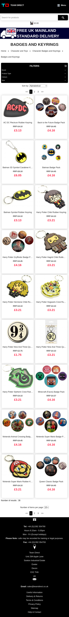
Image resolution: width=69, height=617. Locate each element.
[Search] (63, 17)
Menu (63, 5)
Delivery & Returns (34, 596)
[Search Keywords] (29, 17)
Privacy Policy (34, 604)
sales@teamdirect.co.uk (37, 586)
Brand (4, 70)
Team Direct (17, 5)
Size (3, 80)
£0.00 (36, 23)
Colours (4, 77)
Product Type (6, 73)
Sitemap (34, 608)
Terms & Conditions (34, 600)
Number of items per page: (34, 507)
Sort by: (34, 86)
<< (26, 92)
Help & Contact (34, 612)
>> (42, 92)
